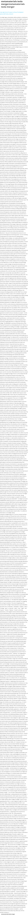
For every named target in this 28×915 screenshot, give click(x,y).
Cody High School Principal (6, 12)
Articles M (11, 14)
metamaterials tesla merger (13, 5)
